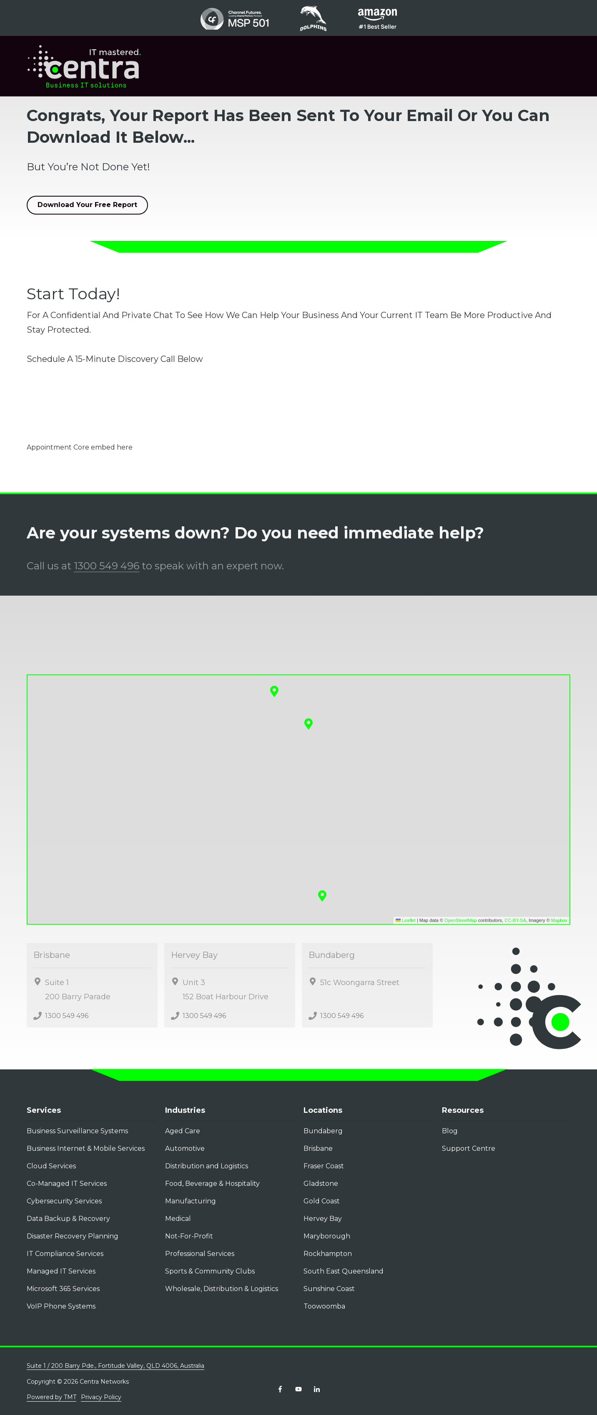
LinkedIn (317, 1389)
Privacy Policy (101, 1397)
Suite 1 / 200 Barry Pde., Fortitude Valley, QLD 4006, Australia (115, 1366)
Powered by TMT (51, 1397)
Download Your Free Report (87, 205)
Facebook (280, 1389)
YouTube (298, 1389)
